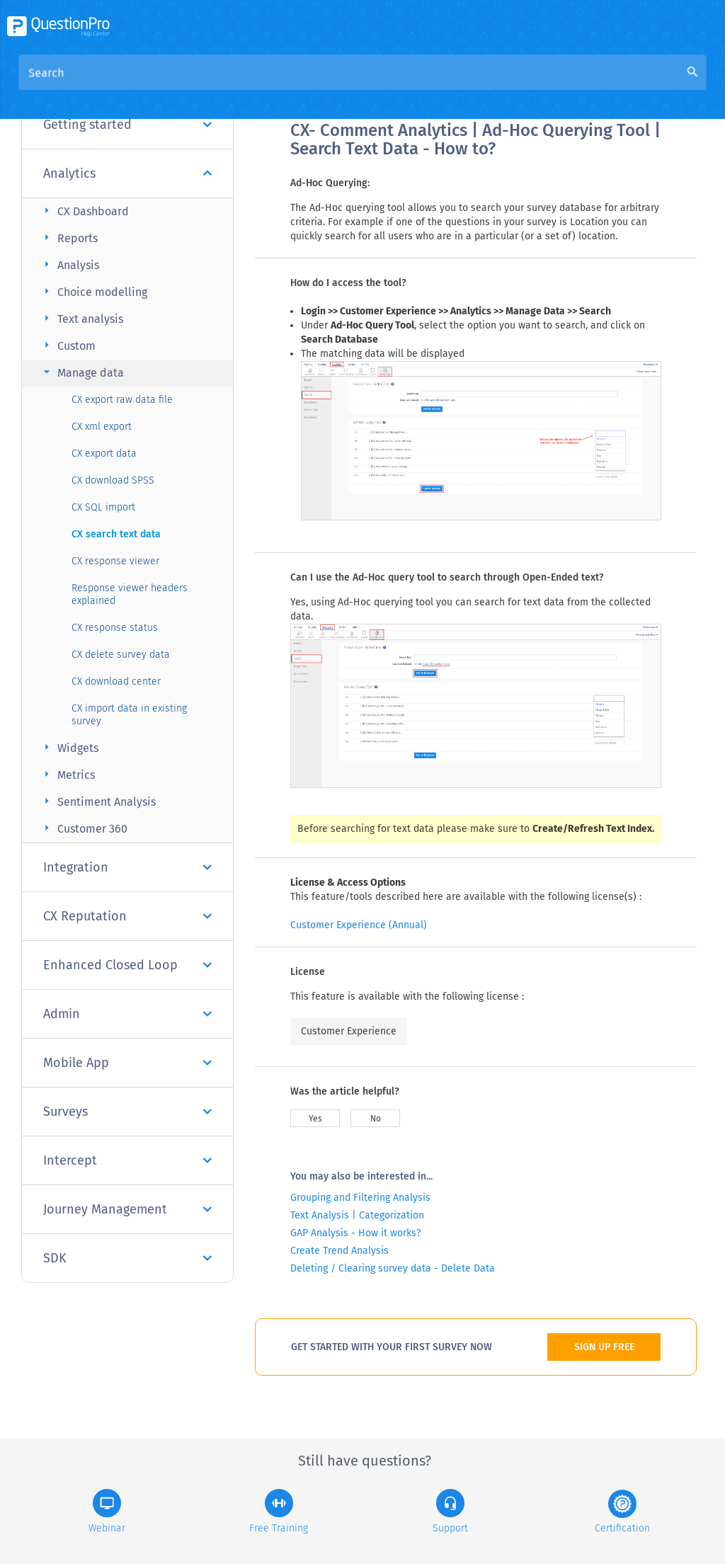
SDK (127, 1258)
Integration (127, 867)
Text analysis (81, 318)
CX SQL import (103, 507)
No (375, 1119)
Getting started (127, 124)
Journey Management (127, 1209)
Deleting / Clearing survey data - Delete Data (392, 1268)
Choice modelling (93, 291)
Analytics (127, 173)
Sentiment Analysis (98, 801)
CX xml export (102, 427)
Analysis (69, 264)
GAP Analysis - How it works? (355, 1233)
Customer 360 (83, 828)
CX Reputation (127, 916)
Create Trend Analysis (339, 1251)
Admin (127, 1014)
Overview (314, 86)
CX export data (104, 453)
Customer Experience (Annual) (358, 925)
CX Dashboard (84, 210)
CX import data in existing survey (129, 714)
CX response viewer (115, 561)
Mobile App (127, 1063)
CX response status (115, 628)
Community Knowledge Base (426, 86)
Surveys (127, 1111)
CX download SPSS (113, 480)
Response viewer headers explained (130, 594)
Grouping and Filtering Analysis (360, 1198)
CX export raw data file (122, 400)
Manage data (82, 372)
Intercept (127, 1160)
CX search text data (116, 534)
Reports (69, 237)
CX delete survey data (121, 655)
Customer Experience (348, 1031)
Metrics (67, 774)
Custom (68, 345)
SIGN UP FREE (604, 1347)
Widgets (69, 747)
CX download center (116, 681)
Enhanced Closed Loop (127, 965)
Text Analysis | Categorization (357, 1215)
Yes (315, 1119)
